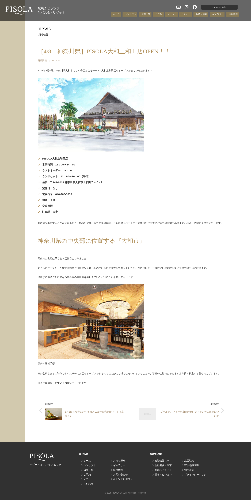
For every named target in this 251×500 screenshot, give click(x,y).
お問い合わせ (120, 474)
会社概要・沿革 (163, 465)
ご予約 (158, 14)
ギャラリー (218, 14)
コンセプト (130, 14)
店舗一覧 (145, 14)
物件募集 (189, 470)
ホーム (116, 14)
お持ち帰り (201, 14)
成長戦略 (189, 460)
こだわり (186, 14)
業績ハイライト (163, 470)
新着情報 (42, 60)
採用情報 (233, 14)
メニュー (172, 14)
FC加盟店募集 (191, 465)
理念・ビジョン (163, 474)
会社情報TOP (162, 460)
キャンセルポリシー (124, 479)
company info (219, 7)
